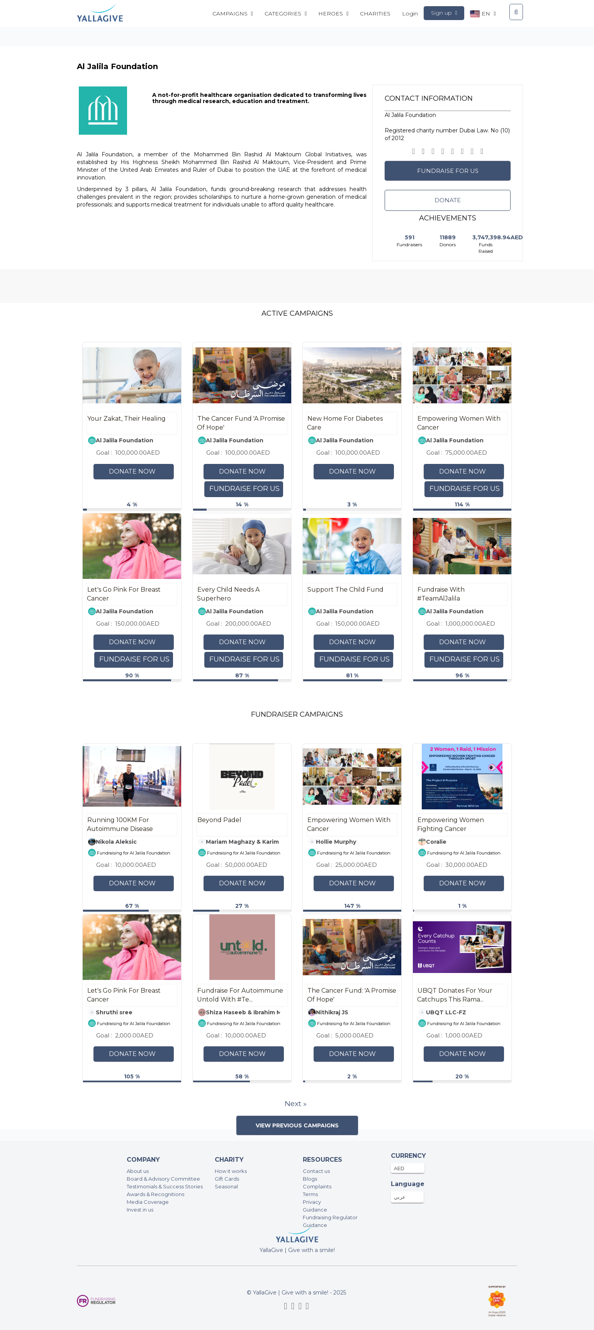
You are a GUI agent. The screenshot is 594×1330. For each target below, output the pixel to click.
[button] (433, 151)
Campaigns (232, 13)
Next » (296, 1103)
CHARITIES (375, 13)
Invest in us (140, 1209)
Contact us (316, 1171)
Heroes (333, 13)
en (483, 13)
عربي (400, 1197)
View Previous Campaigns (297, 1125)
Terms (310, 1194)
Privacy (312, 1202)
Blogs (310, 1179)
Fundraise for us (448, 170)
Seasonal (226, 1186)
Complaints (317, 1186)
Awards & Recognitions (155, 1194)
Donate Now (132, 471)
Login (410, 13)
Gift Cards (227, 1179)
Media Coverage (148, 1202)
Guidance (315, 1209)
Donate (447, 200)
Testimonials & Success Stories (165, 1186)
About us (138, 1171)
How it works (231, 1171)
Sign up (444, 12)
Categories (286, 13)
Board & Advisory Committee (163, 1179)
